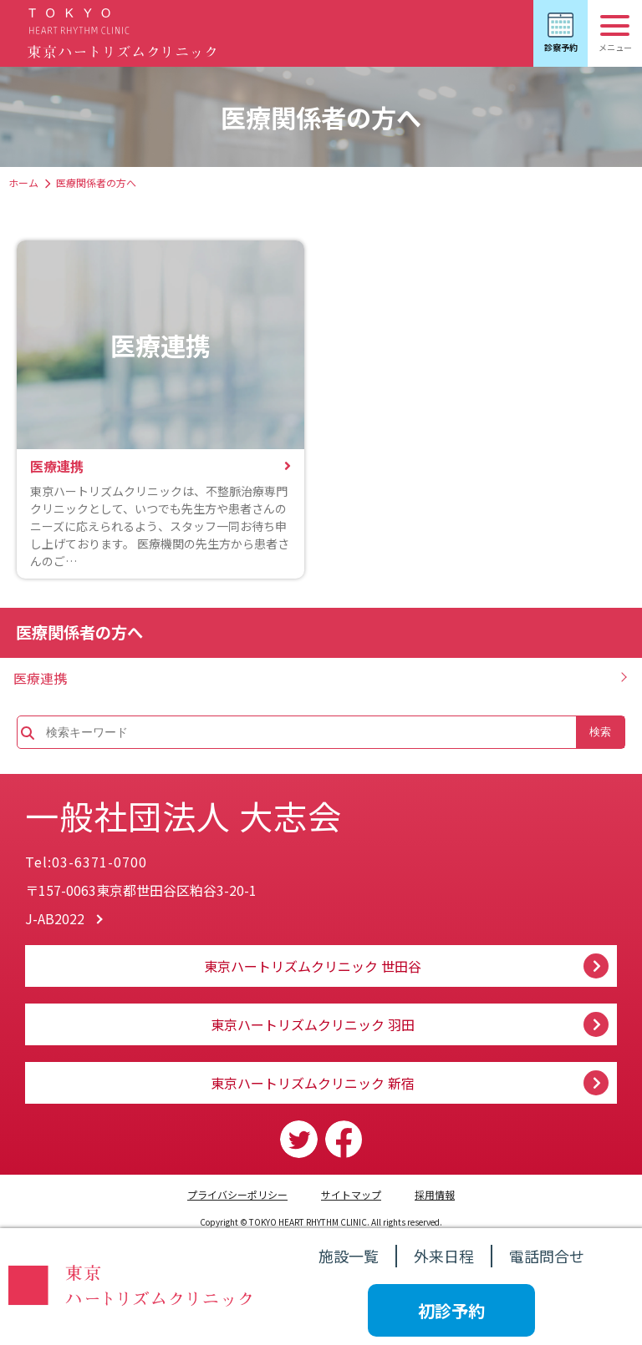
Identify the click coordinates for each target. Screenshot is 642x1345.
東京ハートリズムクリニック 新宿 (313, 1083)
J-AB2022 (54, 918)
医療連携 (40, 678)
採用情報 (435, 1194)
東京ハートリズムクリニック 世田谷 (312, 966)
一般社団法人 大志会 (183, 815)
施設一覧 (348, 1256)
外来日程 (444, 1256)
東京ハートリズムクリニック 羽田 (313, 1024)
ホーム (23, 182)
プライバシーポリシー (237, 1194)
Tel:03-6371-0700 (86, 862)
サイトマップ (351, 1194)
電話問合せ (546, 1256)
